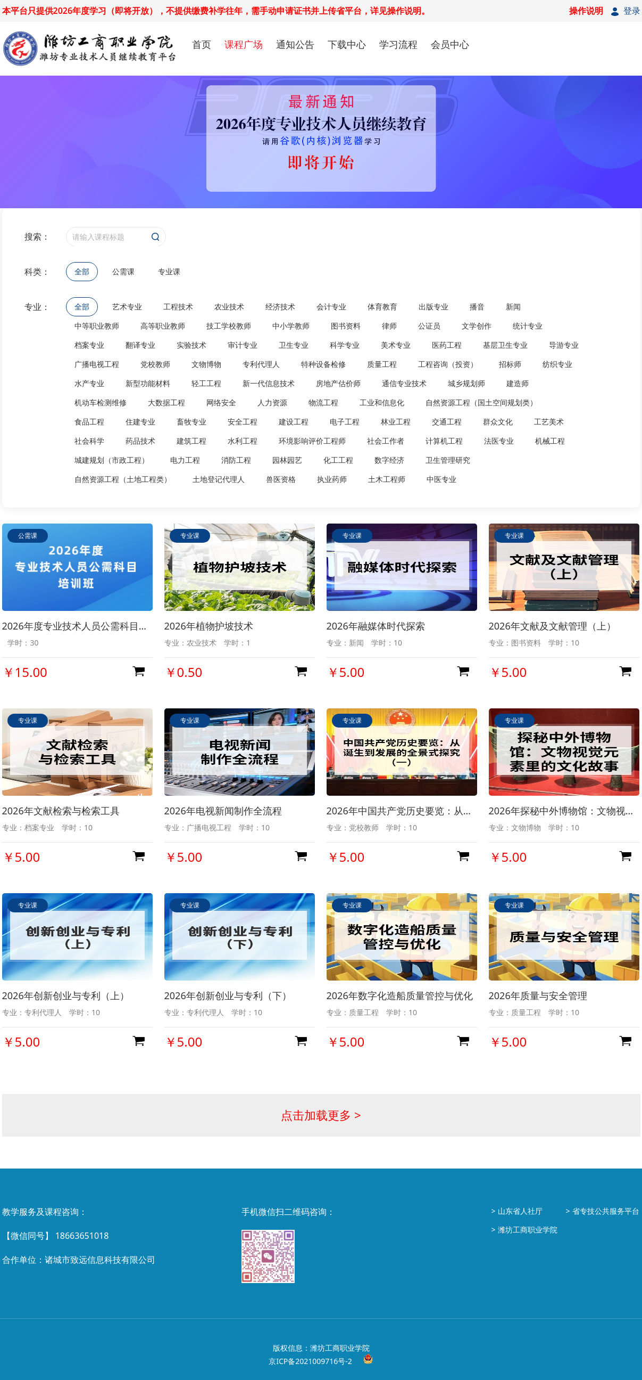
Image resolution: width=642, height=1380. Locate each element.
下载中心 (347, 44)
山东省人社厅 (520, 1211)
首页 (201, 44)
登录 (631, 11)
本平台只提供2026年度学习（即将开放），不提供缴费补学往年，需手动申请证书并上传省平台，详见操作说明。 (216, 11)
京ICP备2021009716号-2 (310, 1361)
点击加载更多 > (321, 1115)
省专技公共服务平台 (605, 1211)
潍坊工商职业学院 (527, 1229)
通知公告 (295, 44)
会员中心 (450, 44)
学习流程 (398, 44)
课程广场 (243, 44)
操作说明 (586, 11)
